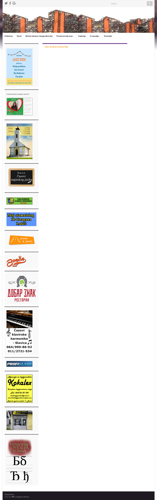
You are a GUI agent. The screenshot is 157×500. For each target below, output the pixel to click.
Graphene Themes (22, 497)
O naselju (95, 36)
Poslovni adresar (65, 36)
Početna (9, 36)
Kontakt (108, 36)
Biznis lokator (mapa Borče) (39, 36)
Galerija (82, 36)
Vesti (19, 36)
